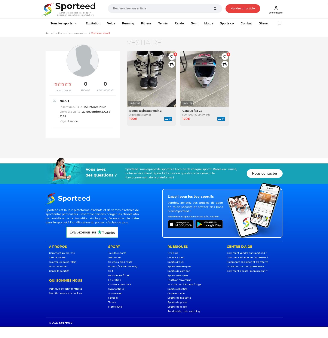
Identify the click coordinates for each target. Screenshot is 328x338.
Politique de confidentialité (65, 289)
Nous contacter (264, 173)
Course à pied (176, 257)
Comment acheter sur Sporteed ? (247, 257)
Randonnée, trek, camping (184, 311)
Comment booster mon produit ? (247, 271)
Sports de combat (179, 271)
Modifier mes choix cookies (65, 293)
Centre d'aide (57, 257)
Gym (194, 23)
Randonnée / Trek (119, 275)
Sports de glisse (177, 302)
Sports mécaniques (179, 266)
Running (128, 23)
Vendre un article (243, 8)
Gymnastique (116, 289)
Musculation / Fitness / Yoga (184, 284)
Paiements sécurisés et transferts (247, 262)
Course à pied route (120, 262)
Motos (208, 23)
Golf (110, 271)
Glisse (263, 23)
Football (113, 298)
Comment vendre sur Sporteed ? (247, 253)
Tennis (163, 23)
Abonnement (105, 90)
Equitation (93, 23)
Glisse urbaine (176, 293)
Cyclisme (173, 253)
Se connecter (276, 10)
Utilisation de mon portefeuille (245, 266)
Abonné (86, 90)
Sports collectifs (177, 289)
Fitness (146, 23)
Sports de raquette (179, 298)
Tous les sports (62, 23)
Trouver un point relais (62, 262)
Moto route (115, 307)
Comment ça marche (62, 253)
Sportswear (115, 293)
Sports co (227, 23)
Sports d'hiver (176, 262)
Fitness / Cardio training (123, 266)
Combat (246, 23)
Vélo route (114, 257)
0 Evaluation (63, 91)
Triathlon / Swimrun (179, 280)
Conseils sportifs (59, 271)
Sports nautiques (178, 275)
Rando (179, 23)
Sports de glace (177, 307)
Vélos (111, 23)
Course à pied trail (119, 284)
